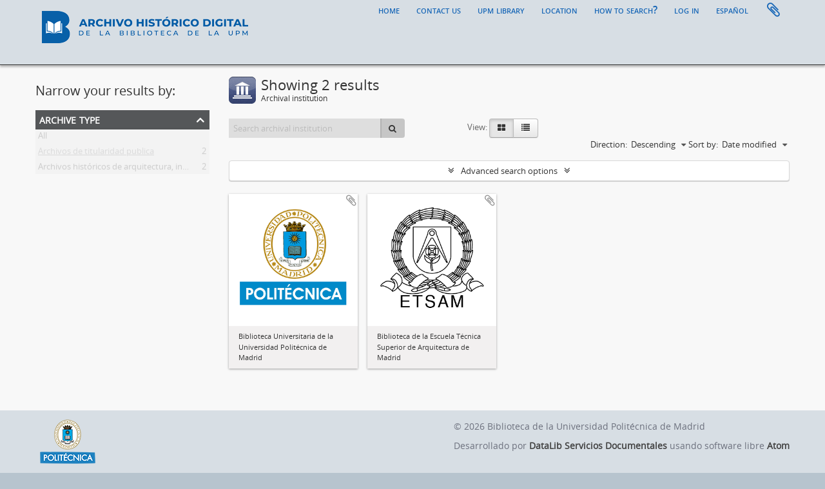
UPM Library (501, 10)
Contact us (438, 10)
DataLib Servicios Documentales (598, 445)
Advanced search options (509, 171)
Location (559, 10)
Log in (686, 10)
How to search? (625, 10)
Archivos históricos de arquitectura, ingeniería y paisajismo (150, 169)
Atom (778, 445)
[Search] (392, 128)
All (42, 138)
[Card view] (501, 128)
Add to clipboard (351, 200)
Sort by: (703, 144)
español (732, 10)
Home (389, 10)
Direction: (608, 144)
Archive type (69, 119)
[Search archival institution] (305, 128)
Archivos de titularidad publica (96, 153)
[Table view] (525, 128)
